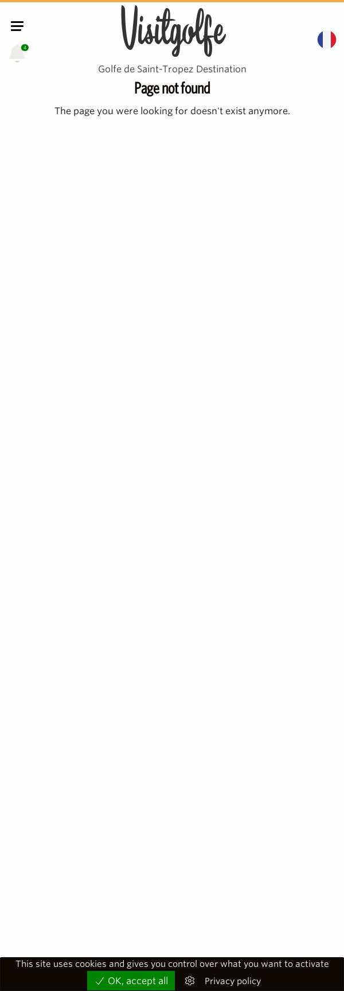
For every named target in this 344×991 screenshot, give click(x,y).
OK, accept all (131, 981)
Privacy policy (233, 981)
